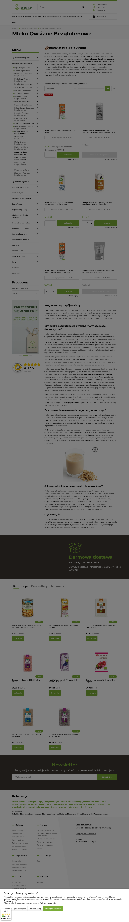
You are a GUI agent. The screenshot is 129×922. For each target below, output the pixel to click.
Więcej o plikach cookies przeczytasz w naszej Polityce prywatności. (30, 903)
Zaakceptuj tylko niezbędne (15, 908)
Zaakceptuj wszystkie (53, 908)
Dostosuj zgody (35, 908)
